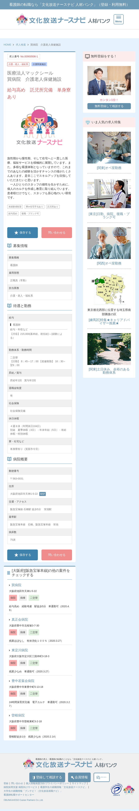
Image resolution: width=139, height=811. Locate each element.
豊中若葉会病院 (23, 681)
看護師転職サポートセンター (19, 797)
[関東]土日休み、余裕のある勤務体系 (109, 370)
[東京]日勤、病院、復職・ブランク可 (109, 215)
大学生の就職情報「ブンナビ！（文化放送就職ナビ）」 (33, 793)
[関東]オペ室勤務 (109, 168)
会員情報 (71, 778)
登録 (6, 785)
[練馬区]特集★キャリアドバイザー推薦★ (109, 321)
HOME (7, 44)
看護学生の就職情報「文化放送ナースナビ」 (63, 789)
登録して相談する (33, 778)
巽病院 (16, 585)
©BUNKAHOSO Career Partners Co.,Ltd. (23, 802)
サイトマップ (79, 785)
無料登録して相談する (109, 106)
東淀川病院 (20, 650)
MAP (42, 494)
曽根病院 (18, 715)
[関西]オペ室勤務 (109, 263)
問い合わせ (17, 785)
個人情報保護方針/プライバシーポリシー (47, 785)
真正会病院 (20, 619)
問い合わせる (57, 233)
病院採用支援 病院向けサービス (20, 789)
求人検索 (21, 44)
